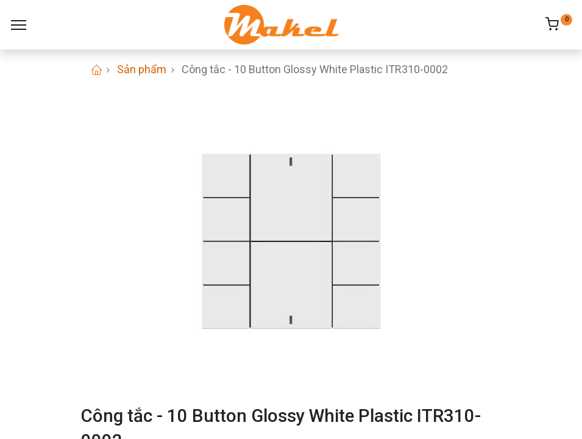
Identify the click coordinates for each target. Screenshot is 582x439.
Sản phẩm (141, 69)
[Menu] (18, 25)
